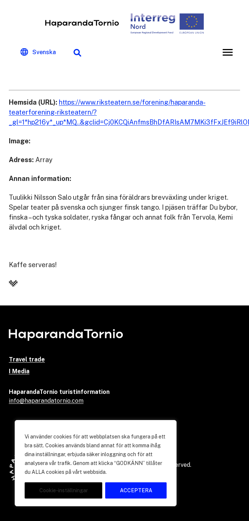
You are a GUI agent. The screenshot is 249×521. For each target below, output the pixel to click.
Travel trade (27, 359)
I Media (19, 371)
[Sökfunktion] (77, 52)
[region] (96, 463)
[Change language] (38, 52)
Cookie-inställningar (63, 490)
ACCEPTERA (136, 490)
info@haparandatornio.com (46, 400)
